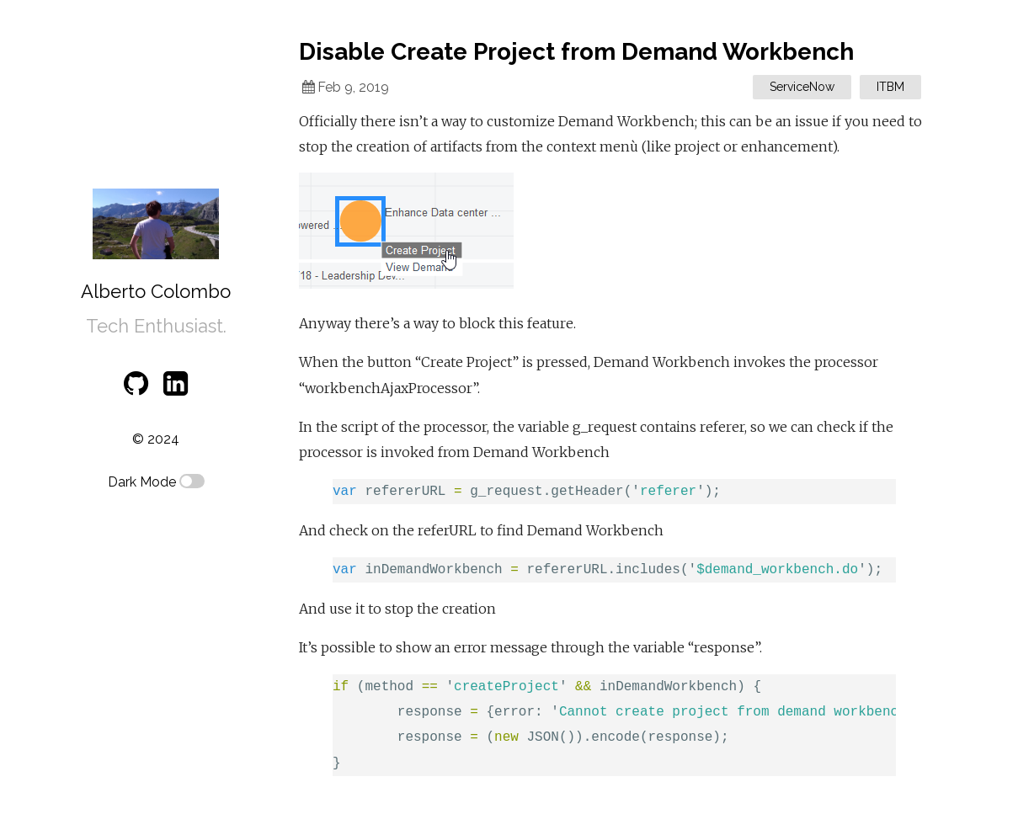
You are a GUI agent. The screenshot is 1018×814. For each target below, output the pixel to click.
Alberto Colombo (156, 291)
